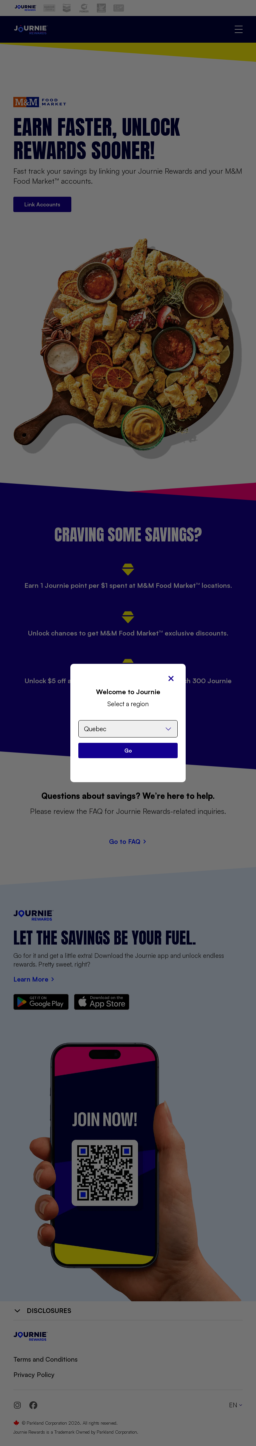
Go (128, 750)
